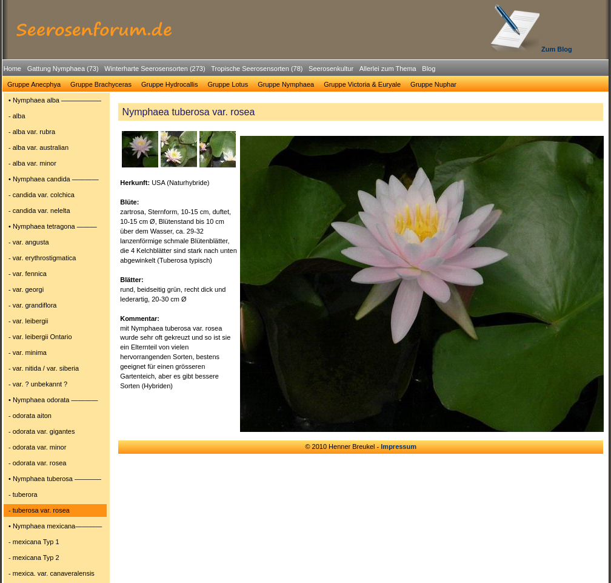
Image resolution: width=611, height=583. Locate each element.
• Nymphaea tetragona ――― (52, 226)
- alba (16, 116)
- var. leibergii (28, 321)
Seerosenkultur (331, 68)
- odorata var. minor (37, 447)
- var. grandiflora (32, 305)
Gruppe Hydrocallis (169, 84)
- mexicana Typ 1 (33, 541)
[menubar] (219, 70)
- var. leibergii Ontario (40, 336)
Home (12, 68)
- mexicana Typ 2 (33, 557)
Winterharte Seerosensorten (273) (154, 68)
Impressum (398, 446)
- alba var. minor (32, 163)
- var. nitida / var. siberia (43, 368)
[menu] (55, 338)
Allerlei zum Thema (387, 68)
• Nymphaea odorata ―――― (53, 399)
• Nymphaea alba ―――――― (54, 100)
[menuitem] (12, 68)
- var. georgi (26, 289)
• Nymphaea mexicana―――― (55, 526)
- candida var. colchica (41, 194)
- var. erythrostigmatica (42, 257)
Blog (428, 68)
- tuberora (23, 494)
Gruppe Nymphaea (286, 84)
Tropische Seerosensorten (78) (256, 68)
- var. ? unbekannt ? (37, 384)
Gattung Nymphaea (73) (63, 68)
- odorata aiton (30, 415)
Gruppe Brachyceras (101, 84)
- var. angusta (28, 242)
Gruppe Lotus (228, 84)
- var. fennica (27, 273)
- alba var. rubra (31, 131)
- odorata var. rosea (37, 463)
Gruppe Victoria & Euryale (362, 84)
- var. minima (27, 352)
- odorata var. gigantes (41, 431)
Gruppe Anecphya (34, 84)
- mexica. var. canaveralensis (51, 573)
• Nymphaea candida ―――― (53, 179)
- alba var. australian (38, 147)
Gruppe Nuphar (433, 84)
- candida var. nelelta (39, 210)
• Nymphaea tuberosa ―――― (54, 478)
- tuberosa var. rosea (39, 510)
